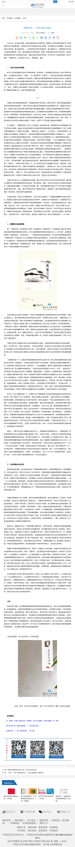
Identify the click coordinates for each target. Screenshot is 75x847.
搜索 (55, 1)
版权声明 (43, 820)
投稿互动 (10, 812)
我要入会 (65, 812)
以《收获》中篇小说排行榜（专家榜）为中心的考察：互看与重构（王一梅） (32, 721)
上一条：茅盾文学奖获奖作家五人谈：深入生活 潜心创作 (19, 770)
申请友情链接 (29, 823)
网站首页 (6, 820)
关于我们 (31, 820)
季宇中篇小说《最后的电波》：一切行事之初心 (22, 726)
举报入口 (43, 823)
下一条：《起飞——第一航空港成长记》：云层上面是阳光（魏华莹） (23, 772)
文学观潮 (17, 18)
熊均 (53, 33)
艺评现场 (9, 18)
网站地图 (71, 1)
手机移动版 (30, 812)
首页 (3, 18)
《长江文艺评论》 (40, 33)
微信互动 (47, 812)
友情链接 (14, 823)
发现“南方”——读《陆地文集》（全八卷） (21, 731)
